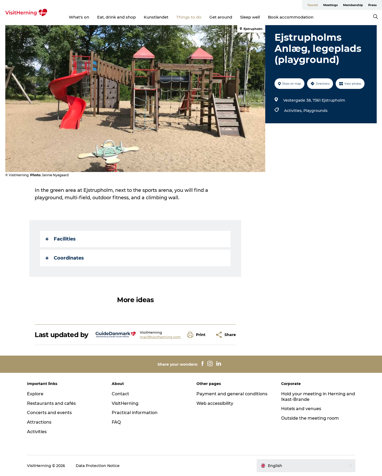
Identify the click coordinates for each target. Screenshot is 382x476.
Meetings (330, 5)
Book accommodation (290, 17)
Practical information (135, 412)
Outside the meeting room (310, 418)
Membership (353, 5)
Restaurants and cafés (51, 403)
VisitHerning (125, 403)
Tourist (312, 5)
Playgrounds (315, 110)
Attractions (39, 422)
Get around (220, 17)
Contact (120, 393)
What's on (79, 17)
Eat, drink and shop (116, 17)
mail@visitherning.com (160, 337)
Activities (37, 431)
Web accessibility (214, 403)
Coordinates (65, 258)
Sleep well (250, 17)
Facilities (61, 239)
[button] (197, 335)
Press (372, 5)
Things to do (188, 17)
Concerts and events (49, 412)
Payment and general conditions (231, 393)
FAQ (116, 422)
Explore (35, 393)
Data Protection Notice (98, 465)
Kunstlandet (156, 17)
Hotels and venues (301, 408)
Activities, (293, 110)
